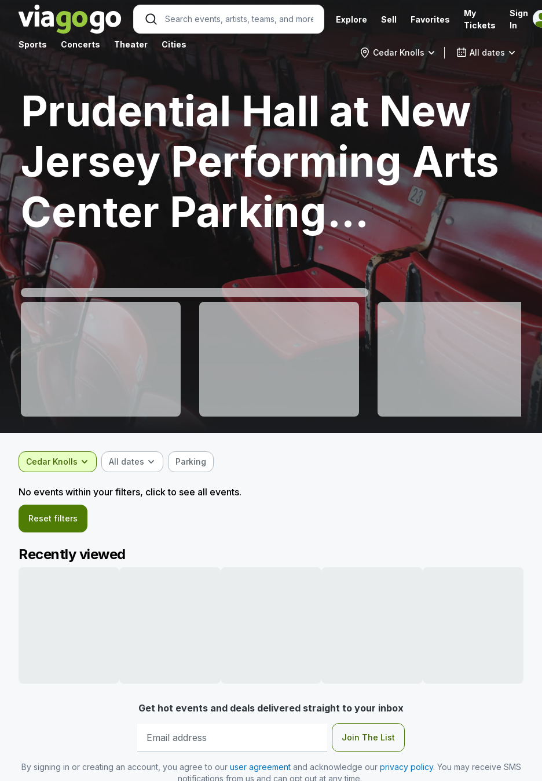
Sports (33, 44)
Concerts (80, 44)
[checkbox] (191, 461)
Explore (351, 19)
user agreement (260, 767)
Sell (389, 19)
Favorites (430, 19)
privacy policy (406, 767)
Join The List (368, 737)
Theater (131, 44)
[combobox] (397, 52)
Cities (174, 44)
